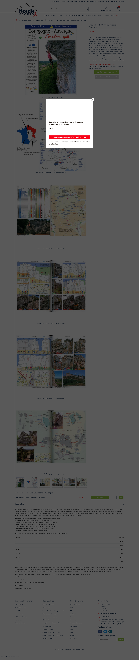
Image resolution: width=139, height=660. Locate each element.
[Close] (92, 99)
